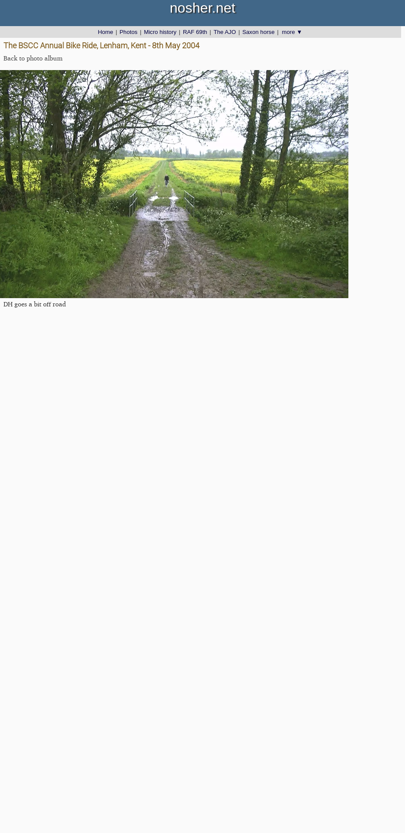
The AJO (224, 32)
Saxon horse (258, 32)
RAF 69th (195, 32)
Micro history (160, 32)
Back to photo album (33, 58)
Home (105, 32)
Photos (129, 32)
